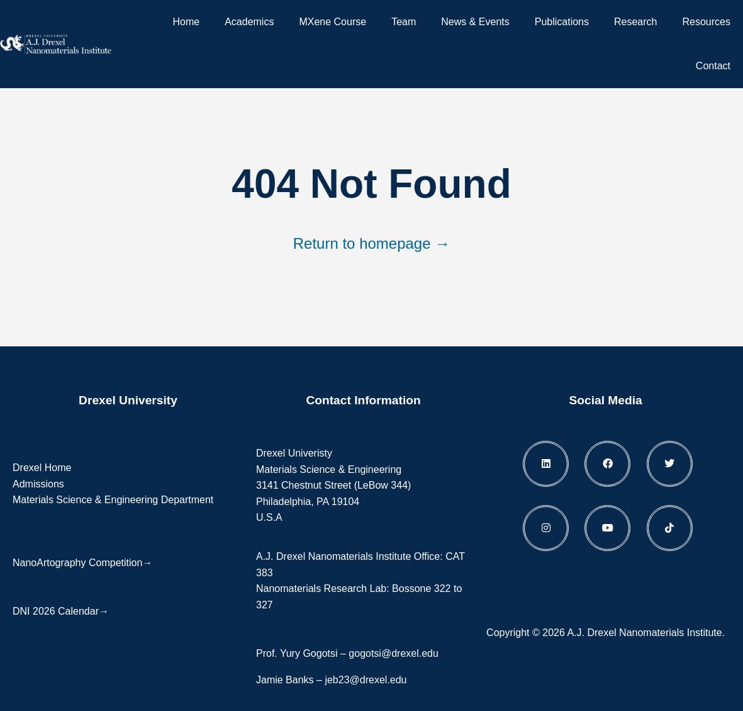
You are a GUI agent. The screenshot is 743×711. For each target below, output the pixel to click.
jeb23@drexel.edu (365, 679)
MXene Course (332, 21)
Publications (562, 21)
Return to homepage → (371, 243)
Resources (706, 21)
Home (185, 21)
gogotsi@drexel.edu (394, 653)
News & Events (475, 21)
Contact (713, 65)
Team (403, 21)
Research (635, 21)
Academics (249, 21)
